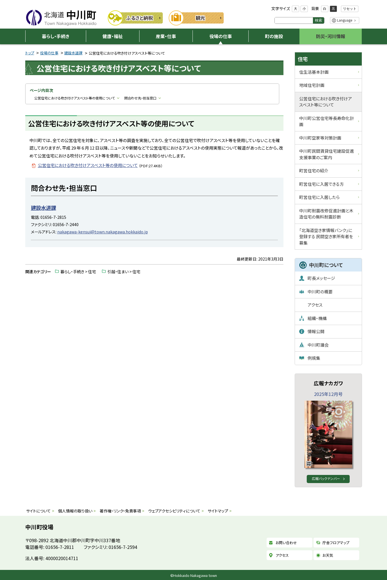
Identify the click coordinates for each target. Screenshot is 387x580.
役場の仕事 (220, 36)
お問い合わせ (286, 543)
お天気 (327, 555)
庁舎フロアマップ (335, 543)
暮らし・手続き (55, 36)
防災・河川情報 (330, 36)
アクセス (282, 555)
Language (344, 20)
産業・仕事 (166, 36)
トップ (29, 52)
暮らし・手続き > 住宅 (78, 271)
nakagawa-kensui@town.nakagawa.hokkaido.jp (102, 232)
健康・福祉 (112, 36)
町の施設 (274, 36)
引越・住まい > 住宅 (123, 271)
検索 (318, 20)
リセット (349, 9)
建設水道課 (73, 52)
